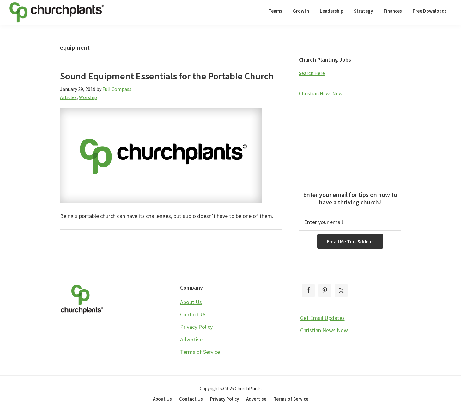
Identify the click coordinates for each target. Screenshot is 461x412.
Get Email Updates (322, 317)
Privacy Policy (196, 326)
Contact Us (193, 314)
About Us (191, 302)
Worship (88, 97)
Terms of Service (200, 351)
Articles (68, 97)
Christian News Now (320, 93)
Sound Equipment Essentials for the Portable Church (167, 76)
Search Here (312, 73)
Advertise (191, 339)
